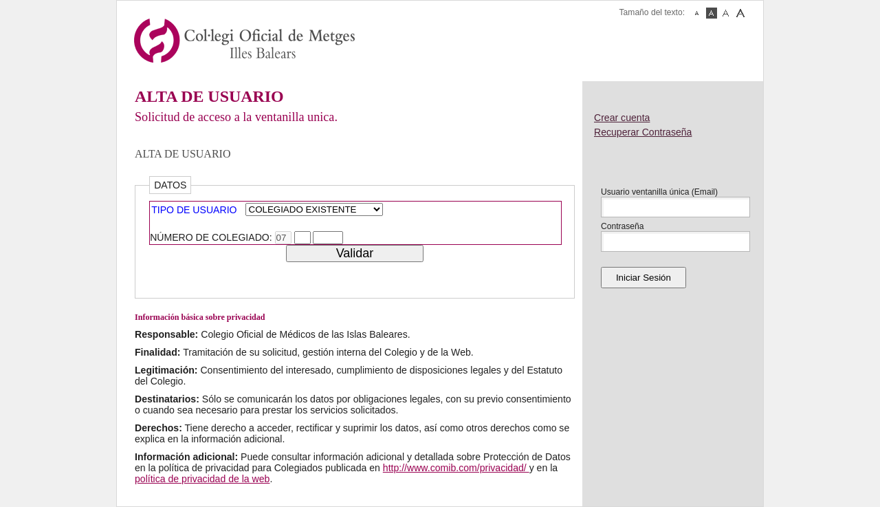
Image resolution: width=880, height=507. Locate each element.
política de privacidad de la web (202, 478)
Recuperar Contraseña (643, 132)
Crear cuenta (622, 117)
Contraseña (622, 226)
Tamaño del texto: (652, 12)
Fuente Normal (711, 13)
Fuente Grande (740, 13)
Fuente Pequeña (697, 13)
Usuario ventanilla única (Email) (659, 192)
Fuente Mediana (726, 13)
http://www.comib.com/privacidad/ (456, 467)
